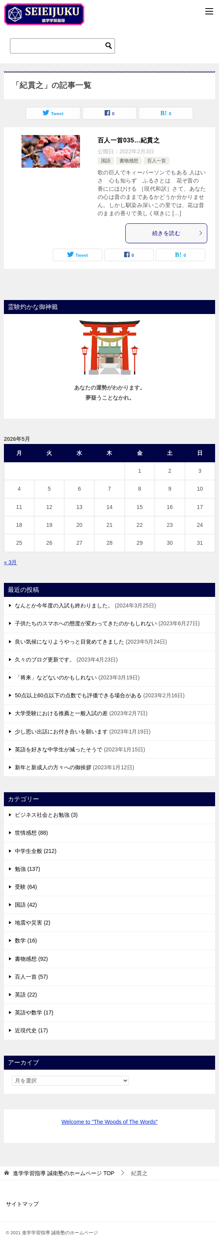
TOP (63, 1173)
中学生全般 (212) (36, 851)
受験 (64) (26, 887)
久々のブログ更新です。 (45, 659)
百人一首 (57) (31, 977)
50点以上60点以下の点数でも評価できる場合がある (78, 695)
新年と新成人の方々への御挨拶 (53, 767)
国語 (105, 160)
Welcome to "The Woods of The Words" (109, 1122)
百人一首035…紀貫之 (129, 140)
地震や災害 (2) (32, 922)
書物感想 (128, 160)
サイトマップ (22, 1204)
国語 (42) (26, 905)
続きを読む (177, 233)
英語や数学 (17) (34, 1012)
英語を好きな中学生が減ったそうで (58, 749)
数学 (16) (26, 940)
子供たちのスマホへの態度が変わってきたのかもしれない (86, 623)
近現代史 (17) (31, 1030)
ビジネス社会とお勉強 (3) (46, 815)
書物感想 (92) (31, 959)
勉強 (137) (27, 869)
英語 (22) (26, 994)
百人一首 (156, 160)
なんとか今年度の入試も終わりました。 (64, 605)
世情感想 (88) (31, 833)
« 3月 (10, 562)
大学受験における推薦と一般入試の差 (61, 713)
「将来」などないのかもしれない (56, 677)
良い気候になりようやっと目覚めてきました (69, 642)
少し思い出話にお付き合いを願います (61, 731)
